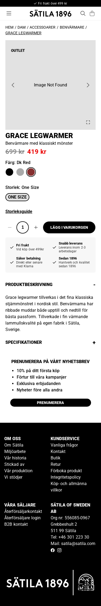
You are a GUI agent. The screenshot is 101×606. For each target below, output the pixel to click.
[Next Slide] (88, 85)
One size (17, 197)
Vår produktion (18, 470)
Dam (22, 27)
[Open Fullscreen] (88, 122)
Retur (56, 464)
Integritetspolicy (66, 477)
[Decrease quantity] (9, 227)
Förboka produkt (66, 470)
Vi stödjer (13, 477)
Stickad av (14, 464)
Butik (55, 457)
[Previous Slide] (13, 85)
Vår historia (15, 457)
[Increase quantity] (36, 227)
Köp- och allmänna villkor (69, 487)
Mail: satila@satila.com (73, 543)
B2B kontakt (16, 524)
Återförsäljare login (22, 517)
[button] (50, 85)
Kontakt (58, 451)
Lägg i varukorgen (69, 227)
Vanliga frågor (64, 445)
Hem (9, 27)
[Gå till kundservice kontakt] (84, 589)
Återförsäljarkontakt (23, 511)
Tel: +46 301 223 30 (70, 537)
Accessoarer (42, 27)
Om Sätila (13, 445)
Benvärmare (72, 27)
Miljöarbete (15, 451)
